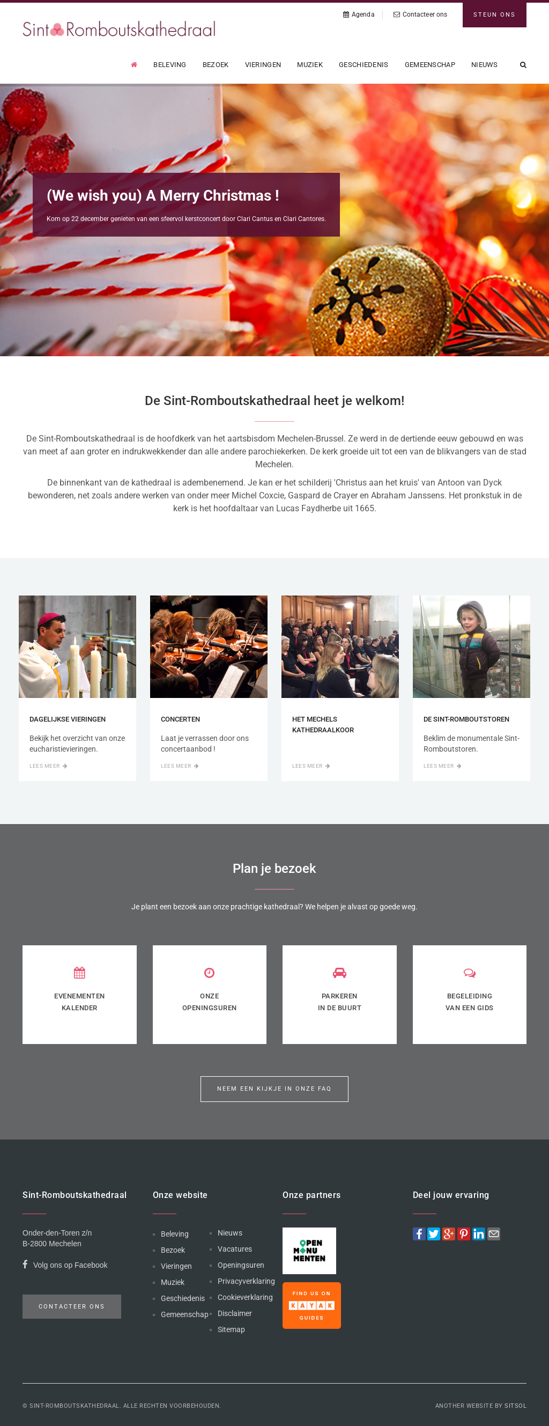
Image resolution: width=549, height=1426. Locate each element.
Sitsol (515, 1405)
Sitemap (231, 1329)
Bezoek (216, 65)
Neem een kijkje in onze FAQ (274, 1088)
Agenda (359, 14)
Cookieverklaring (245, 1297)
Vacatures (235, 1249)
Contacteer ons (421, 14)
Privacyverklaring (246, 1281)
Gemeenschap (430, 65)
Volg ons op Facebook (65, 1266)
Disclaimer (235, 1313)
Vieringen (263, 65)
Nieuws (484, 65)
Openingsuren (241, 1265)
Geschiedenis (364, 65)
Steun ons (494, 14)
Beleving (169, 65)
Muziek (310, 65)
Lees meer (48, 766)
